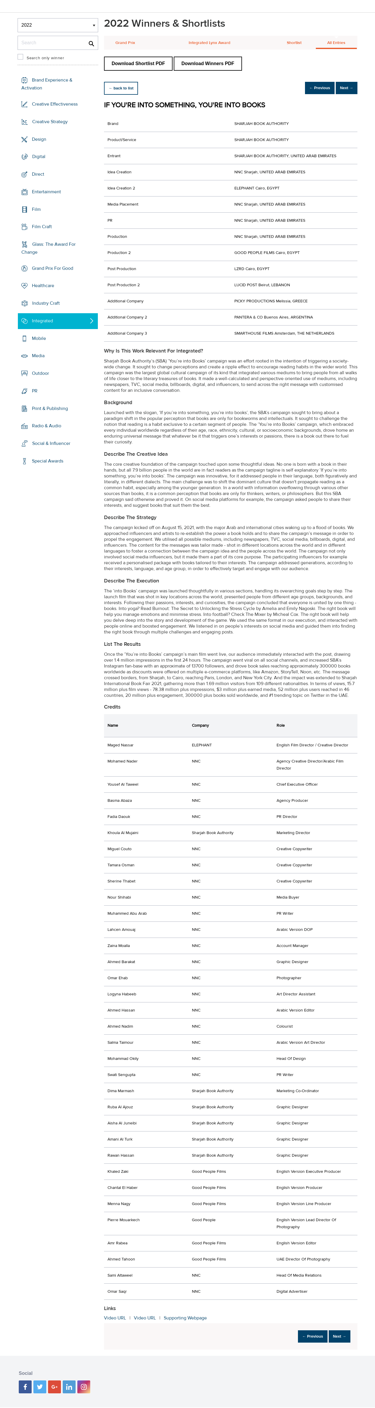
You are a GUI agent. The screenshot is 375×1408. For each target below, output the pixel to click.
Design (39, 139)
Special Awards (47, 461)
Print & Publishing (50, 408)
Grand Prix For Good (52, 268)
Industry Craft (46, 303)
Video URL (115, 1318)
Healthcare (43, 286)
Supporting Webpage (185, 1318)
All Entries (336, 42)
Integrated (42, 321)
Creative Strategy (50, 122)
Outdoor (40, 373)
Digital (38, 157)
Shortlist (294, 42)
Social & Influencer (51, 443)
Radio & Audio (46, 426)
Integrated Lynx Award (209, 42)
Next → (343, 88)
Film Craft (42, 227)
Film (36, 209)
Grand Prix (125, 42)
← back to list (123, 88)
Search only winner (45, 58)
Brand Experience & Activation (46, 84)
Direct (38, 174)
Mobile (39, 338)
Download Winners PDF (207, 63)
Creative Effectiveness (55, 104)
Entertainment (46, 192)
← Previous (311, 88)
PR (35, 391)
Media (38, 356)
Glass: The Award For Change (48, 248)
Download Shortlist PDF (138, 63)
